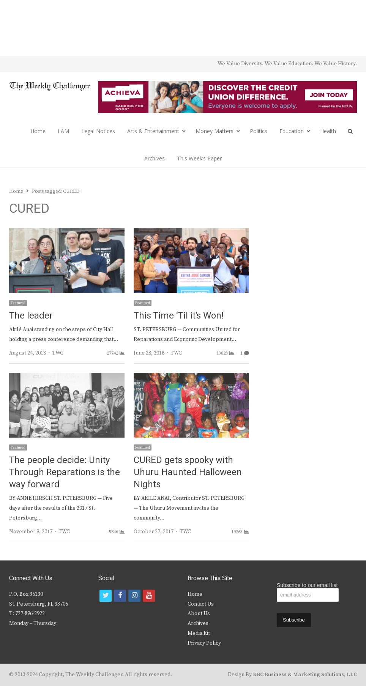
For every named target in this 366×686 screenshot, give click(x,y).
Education (291, 131)
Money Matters (214, 131)
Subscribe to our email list (307, 585)
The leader (31, 315)
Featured (18, 303)
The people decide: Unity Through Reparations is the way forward (64, 472)
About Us (199, 613)
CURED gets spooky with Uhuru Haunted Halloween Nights (188, 472)
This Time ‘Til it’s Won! (179, 315)
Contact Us (201, 604)
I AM (63, 131)
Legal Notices (98, 131)
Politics (258, 131)
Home (38, 131)
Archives (154, 158)
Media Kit (199, 633)
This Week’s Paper (199, 158)
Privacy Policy (204, 643)
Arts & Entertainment (153, 131)
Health (328, 131)
